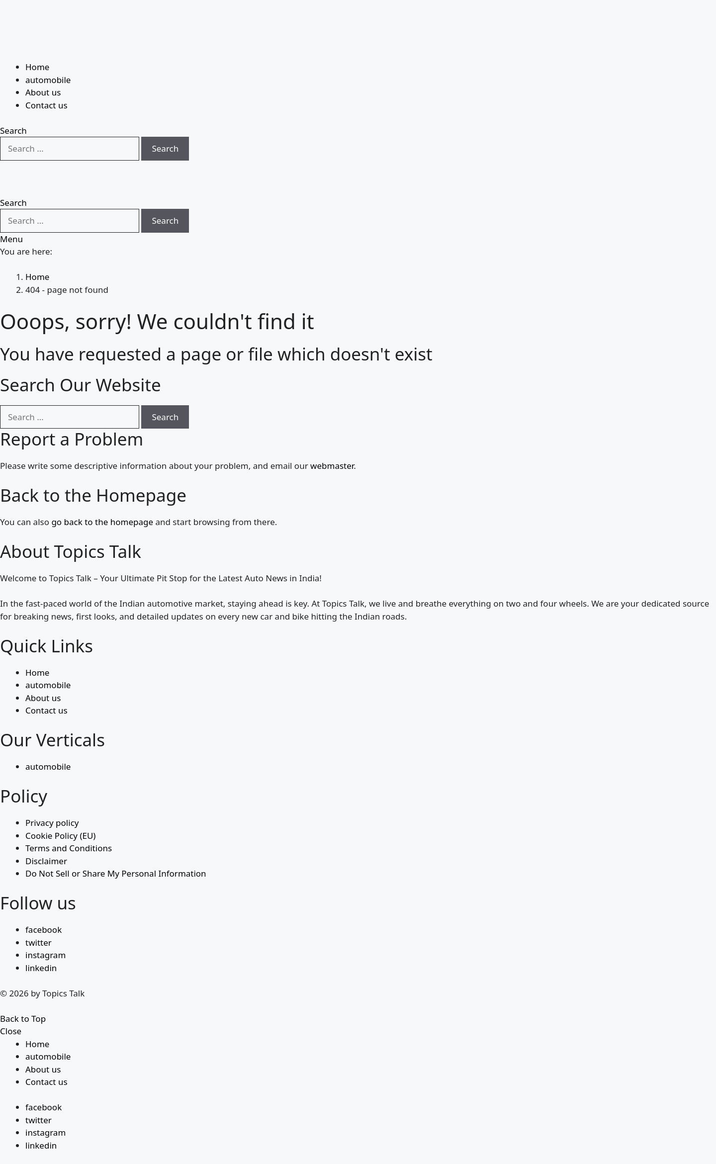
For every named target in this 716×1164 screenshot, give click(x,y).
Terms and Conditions (68, 824)
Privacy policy (52, 799)
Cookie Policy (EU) (60, 811)
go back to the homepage (102, 498)
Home (37, 42)
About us (43, 68)
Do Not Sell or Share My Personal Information (115, 849)
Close (10, 1007)
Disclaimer (46, 836)
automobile (48, 55)
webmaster (332, 442)
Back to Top (23, 994)
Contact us (46, 81)
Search (165, 124)
